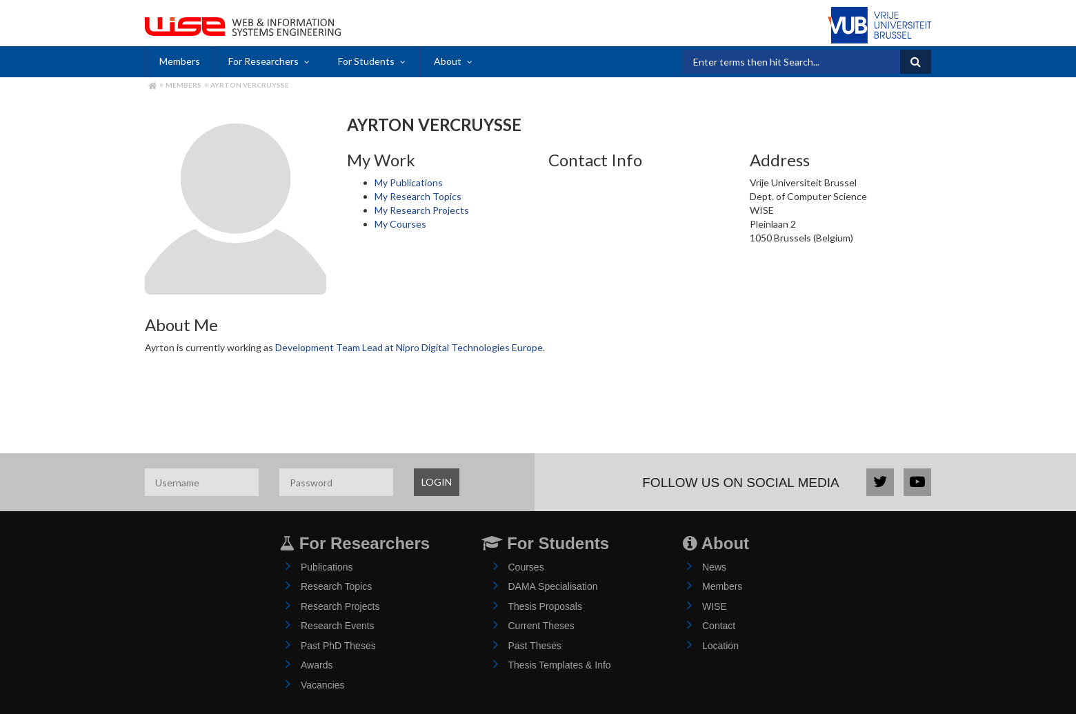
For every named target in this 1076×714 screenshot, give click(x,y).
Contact (718, 625)
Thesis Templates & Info (559, 665)
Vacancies (323, 685)
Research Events (338, 625)
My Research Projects (422, 210)
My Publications (409, 182)
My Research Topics (418, 196)
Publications (327, 567)
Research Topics (336, 586)
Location (720, 645)
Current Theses (541, 625)
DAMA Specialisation (553, 586)
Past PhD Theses (338, 645)
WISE (714, 606)
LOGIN (436, 482)
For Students (366, 61)
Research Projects (340, 606)
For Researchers (263, 61)
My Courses (400, 224)
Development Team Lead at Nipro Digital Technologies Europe (409, 347)
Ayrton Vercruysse (249, 85)
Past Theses (535, 645)
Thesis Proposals (545, 606)
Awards (316, 665)
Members (179, 61)
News (714, 567)
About (447, 61)
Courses (526, 567)
